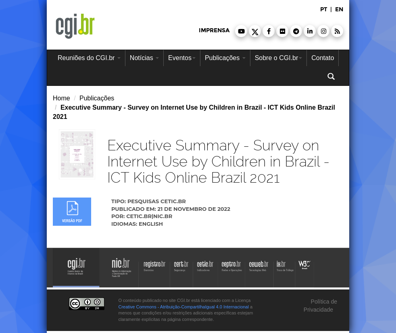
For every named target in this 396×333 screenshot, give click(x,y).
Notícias (144, 57)
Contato (322, 57)
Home (61, 98)
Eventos (182, 57)
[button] (241, 31)
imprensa (214, 30)
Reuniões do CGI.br (89, 57)
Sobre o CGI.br (278, 57)
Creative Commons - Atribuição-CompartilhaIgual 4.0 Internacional (184, 306)
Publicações (225, 57)
